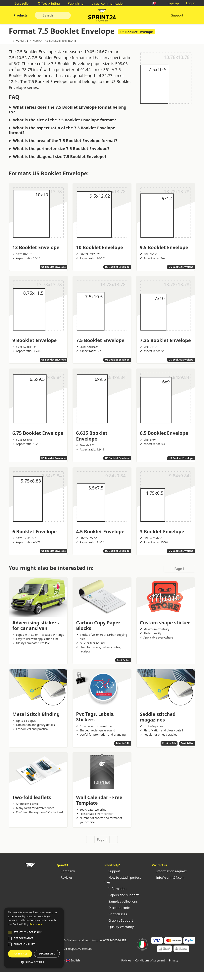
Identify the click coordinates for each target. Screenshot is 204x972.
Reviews (65, 877)
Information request (169, 871)
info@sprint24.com (168, 877)
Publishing (73, 3)
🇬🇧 (156, 3)
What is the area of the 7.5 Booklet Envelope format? (65, 140)
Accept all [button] (20, 953)
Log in (188, 3)
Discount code (117, 908)
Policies (126, 960)
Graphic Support (118, 920)
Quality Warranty (119, 927)
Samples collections (121, 901)
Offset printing (47, 3)
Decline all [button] (47, 953)
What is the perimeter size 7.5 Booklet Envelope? (61, 148)
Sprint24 (102, 16)
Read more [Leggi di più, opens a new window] (35, 924)
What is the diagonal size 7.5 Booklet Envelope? (59, 156)
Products (20, 15)
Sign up (171, 3)
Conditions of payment (150, 960)
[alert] (34, 938)
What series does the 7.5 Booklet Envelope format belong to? (67, 109)
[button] (10, 932)
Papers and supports (121, 895)
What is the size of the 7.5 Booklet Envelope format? (64, 120)
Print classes (115, 914)
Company (66, 871)
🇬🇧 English (73, 960)
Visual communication (106, 3)
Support (177, 15)
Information (115, 888)
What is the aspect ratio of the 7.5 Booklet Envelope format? (62, 130)
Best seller (20, 3)
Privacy (173, 960)
